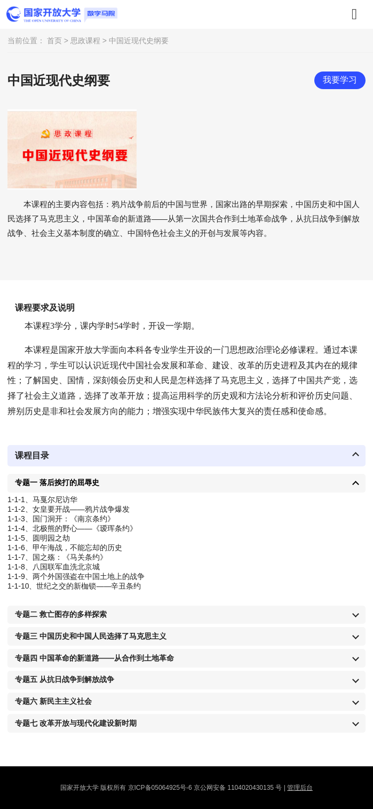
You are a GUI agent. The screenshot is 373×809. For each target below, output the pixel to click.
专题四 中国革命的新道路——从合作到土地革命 (94, 658)
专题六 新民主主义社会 (53, 701)
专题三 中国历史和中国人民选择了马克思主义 (90, 636)
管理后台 (300, 787)
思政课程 (85, 40)
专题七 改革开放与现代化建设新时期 (76, 723)
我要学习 (340, 79)
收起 (355, 455)
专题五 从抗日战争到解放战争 (64, 679)
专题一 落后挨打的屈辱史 (57, 482)
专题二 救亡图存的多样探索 (61, 614)
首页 (54, 40)
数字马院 (61, 14)
